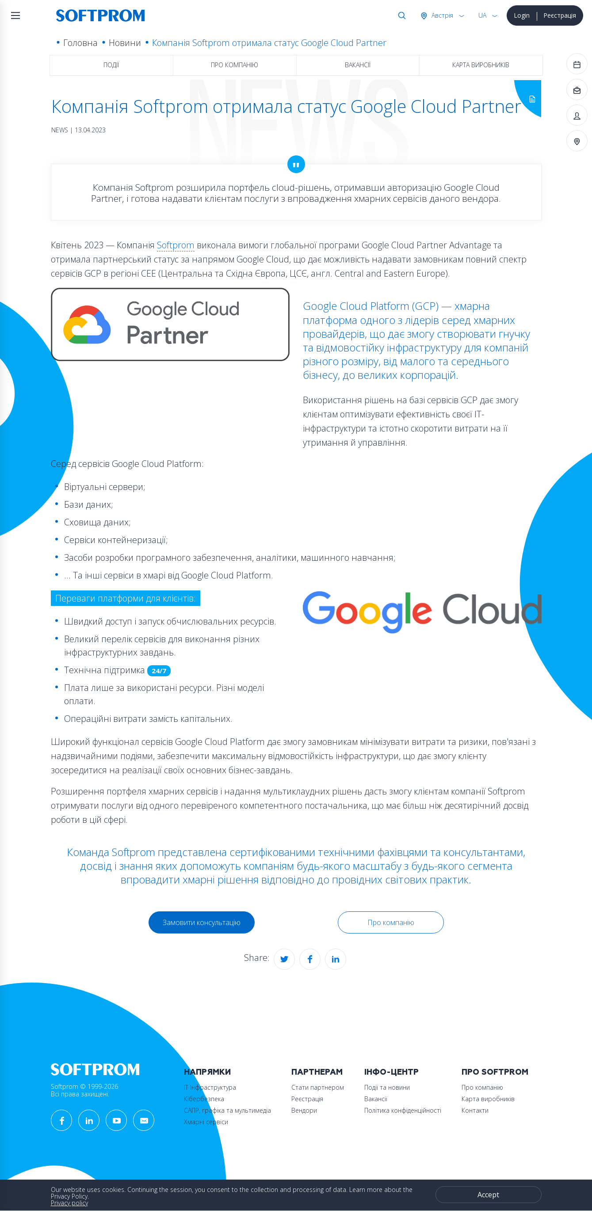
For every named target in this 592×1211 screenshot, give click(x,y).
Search (400, 15)
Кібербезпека (204, 1099)
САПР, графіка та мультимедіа (227, 1110)
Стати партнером (317, 1087)
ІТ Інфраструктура (210, 1087)
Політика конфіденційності (402, 1110)
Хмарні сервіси (206, 1122)
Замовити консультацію (202, 922)
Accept (488, 1194)
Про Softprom (495, 1072)
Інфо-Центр (391, 1072)
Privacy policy (69, 1203)
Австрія (441, 15)
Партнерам (317, 1072)
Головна (80, 43)
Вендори (304, 1110)
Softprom (176, 245)
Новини (125, 43)
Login (522, 15)
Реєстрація (559, 15)
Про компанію (234, 65)
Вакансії (357, 65)
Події (111, 65)
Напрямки (207, 1072)
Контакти (475, 1110)
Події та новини (387, 1087)
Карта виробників (480, 65)
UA (482, 15)
